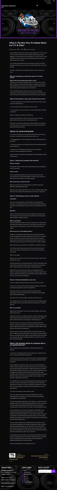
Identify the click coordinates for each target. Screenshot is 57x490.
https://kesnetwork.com (9, 483)
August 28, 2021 (13, 49)
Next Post (38, 456)
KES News (27, 49)
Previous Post (18, 457)
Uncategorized (32, 49)
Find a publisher (15, 139)
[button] (37, 5)
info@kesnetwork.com (10, 479)
